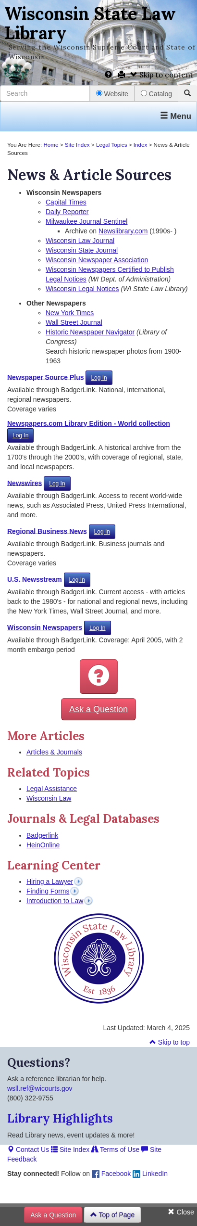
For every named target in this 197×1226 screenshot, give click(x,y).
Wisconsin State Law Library (90, 23)
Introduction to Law (54, 901)
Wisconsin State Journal (82, 250)
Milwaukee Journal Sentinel (86, 221)
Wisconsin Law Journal (80, 240)
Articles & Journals (54, 752)
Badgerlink (42, 835)
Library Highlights (60, 1118)
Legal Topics (111, 144)
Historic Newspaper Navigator (90, 332)
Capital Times (66, 202)
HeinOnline (43, 845)
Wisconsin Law (48, 798)
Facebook (111, 1173)
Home (50, 144)
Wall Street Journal (74, 322)
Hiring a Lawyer (49, 881)
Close (181, 1212)
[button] (99, 676)
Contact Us (28, 1149)
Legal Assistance (51, 788)
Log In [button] (99, 377)
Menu (175, 116)
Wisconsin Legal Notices (82, 289)
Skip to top (169, 1042)
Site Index (77, 144)
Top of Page (112, 1215)
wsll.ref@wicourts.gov (40, 1088)
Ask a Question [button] (98, 709)
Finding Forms (47, 891)
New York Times (70, 313)
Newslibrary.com (123, 231)
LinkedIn (150, 1173)
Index (141, 144)
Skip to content (161, 74)
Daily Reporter (67, 212)
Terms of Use (115, 1149)
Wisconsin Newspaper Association (97, 260)
